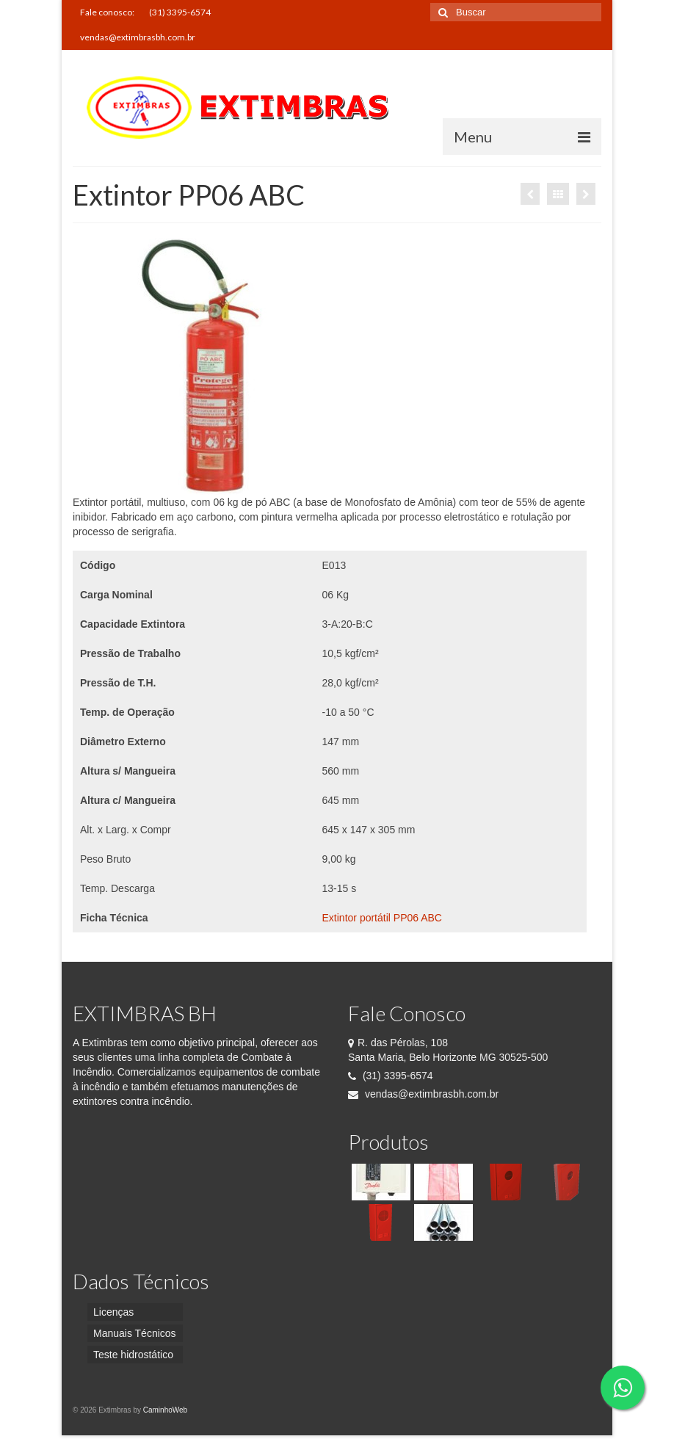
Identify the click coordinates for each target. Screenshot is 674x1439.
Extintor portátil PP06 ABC (382, 918)
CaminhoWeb (165, 1410)
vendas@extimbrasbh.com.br (423, 1094)
